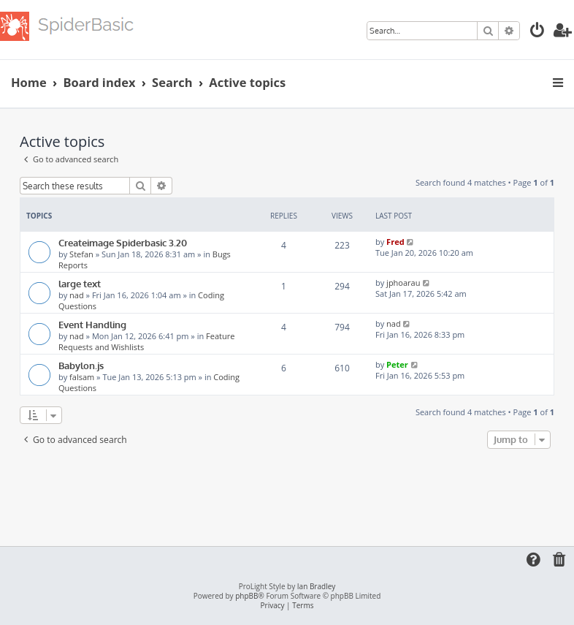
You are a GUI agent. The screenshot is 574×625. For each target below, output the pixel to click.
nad (76, 294)
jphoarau (403, 282)
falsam (81, 376)
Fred (395, 241)
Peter (397, 364)
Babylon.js (81, 365)
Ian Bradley (316, 586)
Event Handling (92, 324)
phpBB (246, 596)
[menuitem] (537, 32)
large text (79, 283)
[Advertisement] (287, 493)
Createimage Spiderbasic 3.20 (122, 242)
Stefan (81, 254)
